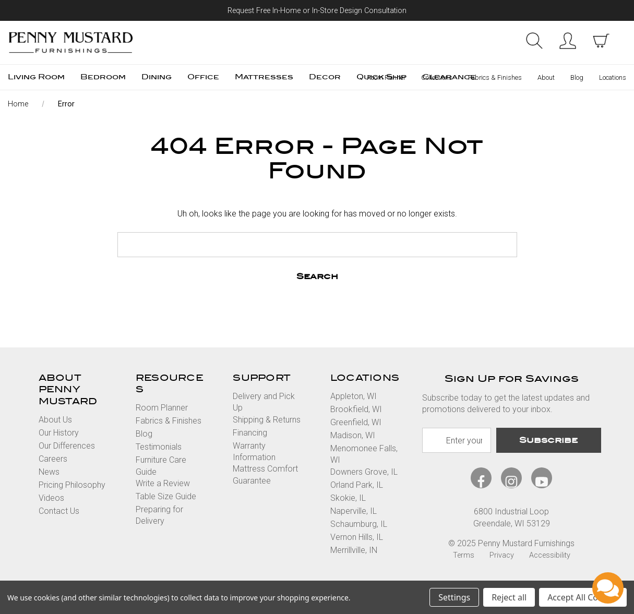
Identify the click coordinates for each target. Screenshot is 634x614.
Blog (576, 77)
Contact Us (59, 511)
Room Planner (386, 77)
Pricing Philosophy (72, 485)
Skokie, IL (348, 498)
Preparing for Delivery (159, 515)
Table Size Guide (166, 496)
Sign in (567, 40)
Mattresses (264, 77)
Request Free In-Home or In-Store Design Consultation (317, 10)
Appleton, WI (353, 396)
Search (534, 40)
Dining (156, 77)
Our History (59, 433)
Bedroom (103, 77)
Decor (325, 77)
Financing (250, 433)
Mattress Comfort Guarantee (265, 474)
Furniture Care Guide (161, 465)
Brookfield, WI (356, 409)
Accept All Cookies (582, 597)
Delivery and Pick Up (264, 402)
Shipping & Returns (267, 420)
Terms (463, 555)
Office (203, 77)
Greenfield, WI (355, 422)
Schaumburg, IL (358, 524)
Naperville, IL (353, 511)
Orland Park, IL (356, 485)
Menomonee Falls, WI (364, 454)
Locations (612, 77)
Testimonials (159, 447)
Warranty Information (254, 451)
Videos (51, 498)
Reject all (509, 597)
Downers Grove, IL (364, 472)
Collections (436, 77)
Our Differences (67, 446)
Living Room (36, 77)
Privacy (501, 555)
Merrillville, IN (353, 550)
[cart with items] (601, 40)
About (546, 77)
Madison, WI (352, 435)
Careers (53, 459)
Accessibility (549, 555)
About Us (55, 420)
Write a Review (163, 483)
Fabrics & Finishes (495, 77)
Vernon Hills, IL (356, 537)
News (49, 472)
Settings (454, 597)
